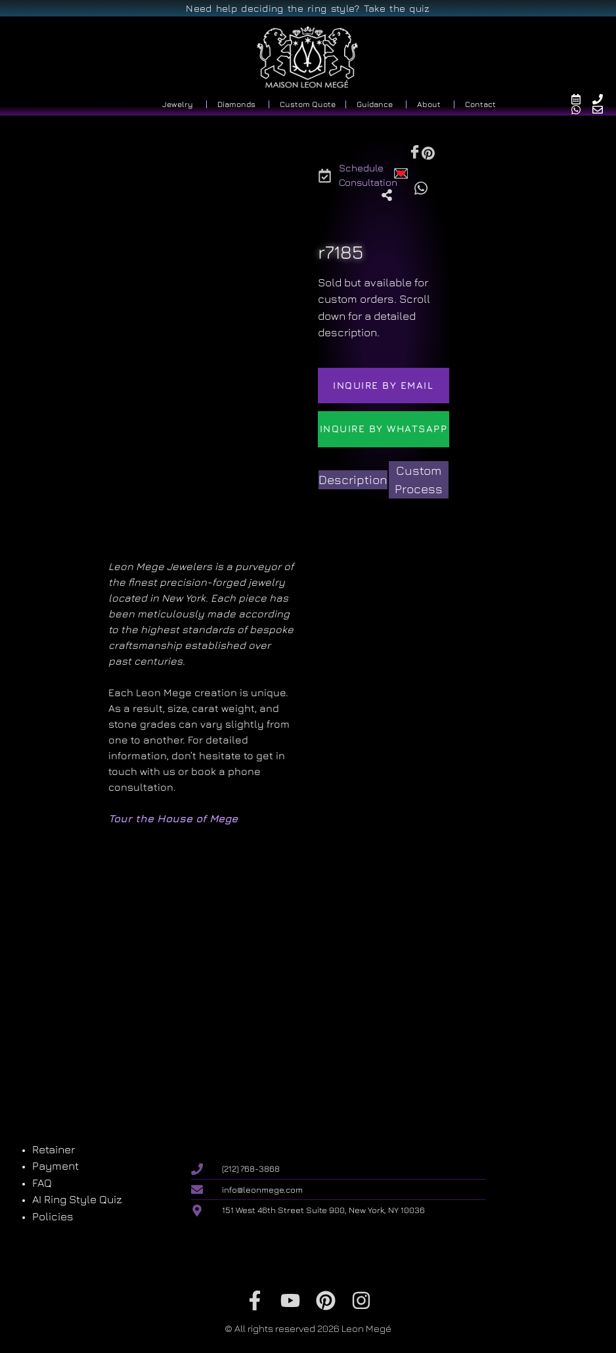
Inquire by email (383, 385)
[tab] (353, 480)
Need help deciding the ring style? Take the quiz (307, 8)
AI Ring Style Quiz (77, 1199)
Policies (53, 1216)
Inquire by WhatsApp (384, 428)
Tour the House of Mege (173, 818)
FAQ (42, 1182)
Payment (55, 1165)
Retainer (53, 1149)
